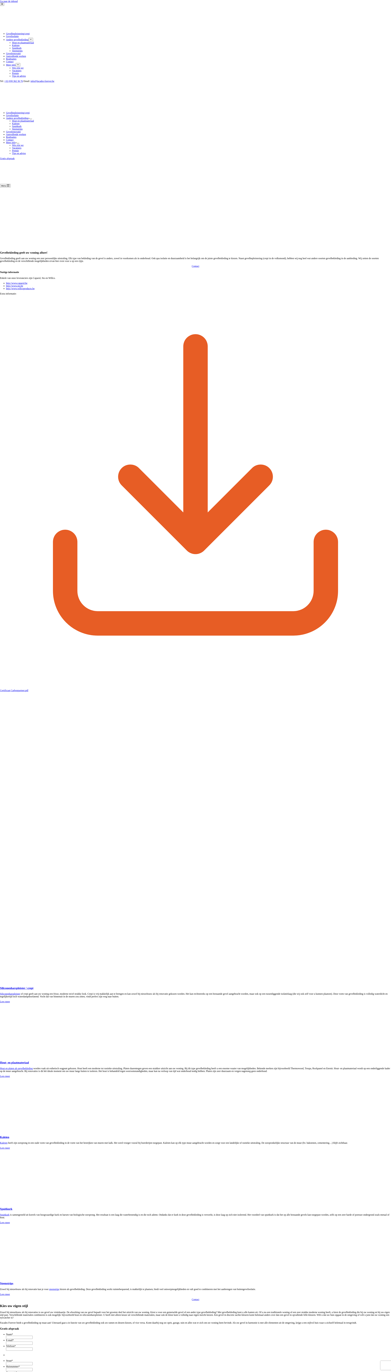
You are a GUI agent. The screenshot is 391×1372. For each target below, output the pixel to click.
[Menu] (5, 185)
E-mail (10, 1340)
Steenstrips (17, 129)
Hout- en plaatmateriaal (14, 1062)
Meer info (11, 142)
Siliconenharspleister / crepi (16, 988)
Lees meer (5, 1001)
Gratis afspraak (7, 158)
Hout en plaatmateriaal (23, 121)
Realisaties (11, 137)
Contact (10, 140)
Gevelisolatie (12, 115)
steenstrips (54, 1289)
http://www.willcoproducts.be (20, 288)
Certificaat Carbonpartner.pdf (14, 690)
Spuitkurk (17, 126)
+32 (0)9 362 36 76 (13, 81)
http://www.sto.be (14, 286)
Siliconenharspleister (10, 994)
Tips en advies (19, 153)
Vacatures (16, 148)
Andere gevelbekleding (18, 118)
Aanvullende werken (16, 134)
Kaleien (16, 123)
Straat (9, 1360)
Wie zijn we (18, 145)
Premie (15, 150)
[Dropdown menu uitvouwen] (18, 143)
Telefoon (11, 1346)
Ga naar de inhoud (9, 1)
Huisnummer (13, 1366)
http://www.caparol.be (16, 283)
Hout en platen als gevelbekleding (16, 1068)
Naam (9, 1334)
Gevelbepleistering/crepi (18, 112)
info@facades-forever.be (42, 81)
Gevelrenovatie (13, 131)
